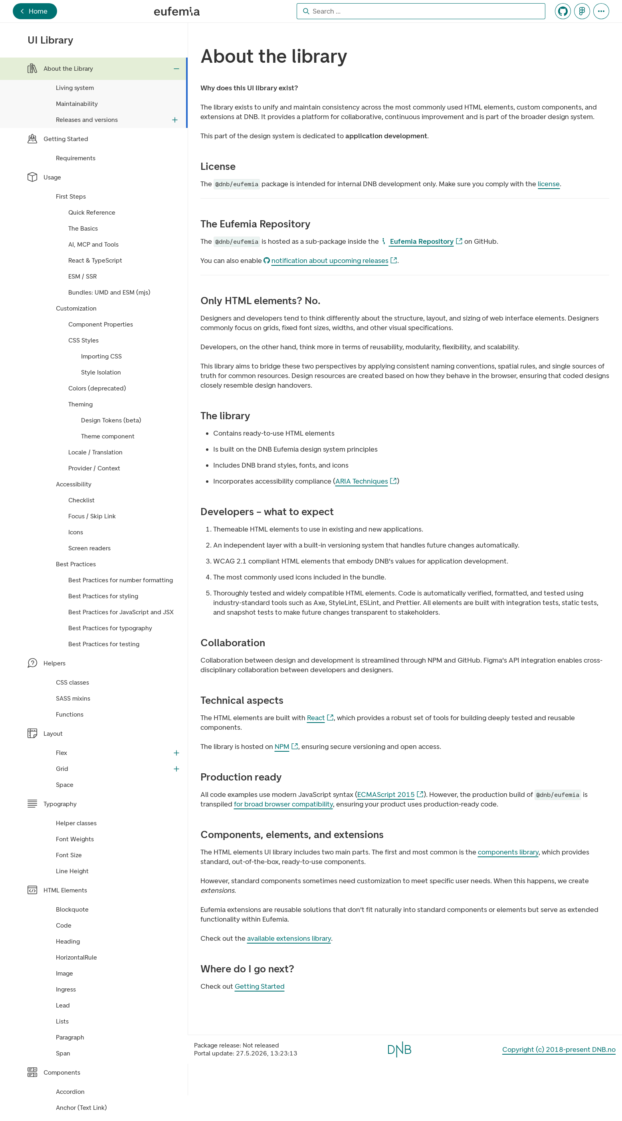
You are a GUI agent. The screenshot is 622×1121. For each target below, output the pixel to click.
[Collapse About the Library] (176, 69)
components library (508, 852)
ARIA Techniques (366, 481)
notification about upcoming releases (330, 260)
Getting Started (260, 986)
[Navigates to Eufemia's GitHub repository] (563, 11)
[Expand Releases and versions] (175, 120)
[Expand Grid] (176, 769)
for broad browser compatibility (283, 804)
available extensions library (289, 938)
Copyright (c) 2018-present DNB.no (559, 1049)
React (320, 718)
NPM (287, 746)
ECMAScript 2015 (390, 794)
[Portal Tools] (601, 11)
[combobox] (421, 11)
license (549, 183)
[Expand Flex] (176, 753)
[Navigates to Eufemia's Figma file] (582, 11)
